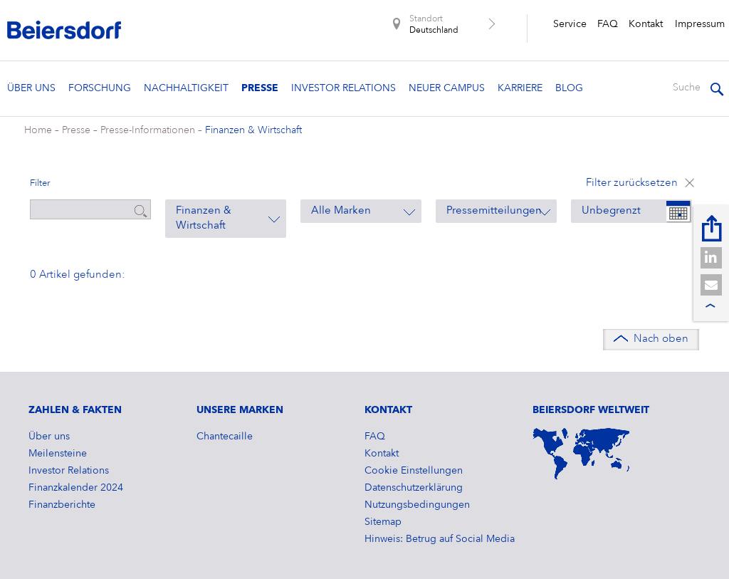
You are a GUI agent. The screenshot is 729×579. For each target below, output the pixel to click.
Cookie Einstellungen (413, 471)
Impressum (700, 24)
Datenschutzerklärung (413, 488)
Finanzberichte (61, 505)
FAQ (607, 24)
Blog (569, 88)
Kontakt (646, 24)
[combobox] (225, 218)
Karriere (520, 88)
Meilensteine (57, 454)
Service (570, 24)
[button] (711, 257)
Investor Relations (343, 88)
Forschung (99, 88)
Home (38, 130)
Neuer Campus (447, 88)
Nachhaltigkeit (186, 88)
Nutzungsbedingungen (417, 505)
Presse (259, 88)
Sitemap (383, 522)
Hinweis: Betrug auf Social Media (439, 539)
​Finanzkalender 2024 (75, 488)
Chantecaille (224, 437)
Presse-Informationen (147, 130)
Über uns (31, 88)
